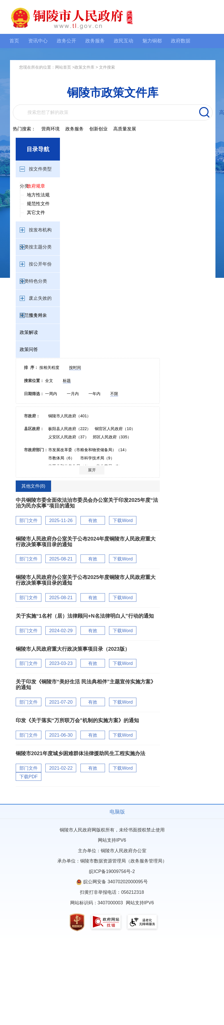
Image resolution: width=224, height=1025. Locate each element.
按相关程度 (49, 367)
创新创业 (98, 128)
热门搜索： (24, 128)
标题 (67, 380)
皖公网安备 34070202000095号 (115, 881)
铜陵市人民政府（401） (69, 416)
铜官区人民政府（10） (115, 428)
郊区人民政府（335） (112, 437)
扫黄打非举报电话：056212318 (112, 892)
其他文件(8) (33, 486)
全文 (49, 380)
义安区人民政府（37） (68, 437)
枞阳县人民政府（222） (69, 428)
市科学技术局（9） (97, 458)
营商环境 (50, 128)
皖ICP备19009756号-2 (112, 871)
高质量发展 (124, 128)
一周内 (51, 393)
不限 (114, 393)
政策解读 (29, 332)
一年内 (95, 393)
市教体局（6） (61, 458)
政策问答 (29, 349)
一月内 (73, 393)
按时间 (75, 367)
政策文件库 (84, 67)
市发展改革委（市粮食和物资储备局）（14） (88, 449)
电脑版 (117, 812)
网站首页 (63, 67)
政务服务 (74, 128)
